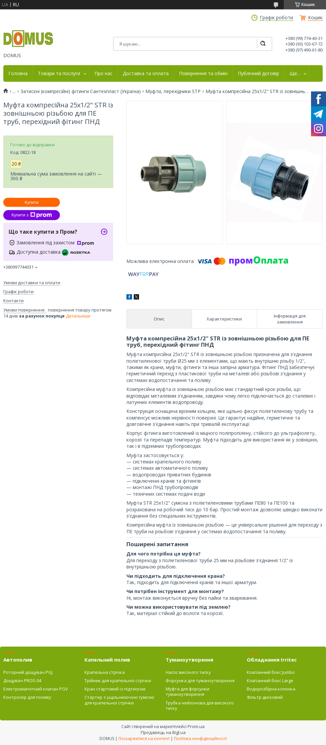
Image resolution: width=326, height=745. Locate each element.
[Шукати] (263, 44)
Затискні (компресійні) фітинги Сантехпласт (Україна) (81, 91)
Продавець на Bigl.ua (163, 732)
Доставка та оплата (146, 73)
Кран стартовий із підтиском (114, 689)
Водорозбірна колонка (271, 689)
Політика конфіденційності (200, 738)
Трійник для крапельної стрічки (117, 680)
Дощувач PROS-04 (22, 680)
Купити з (31, 215)
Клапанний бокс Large (270, 680)
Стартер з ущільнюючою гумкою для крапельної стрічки (119, 699)
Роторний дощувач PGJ (28, 672)
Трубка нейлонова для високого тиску (200, 705)
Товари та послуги (59, 73)
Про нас (103, 73)
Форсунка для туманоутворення (200, 680)
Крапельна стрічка (104, 672)
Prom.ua (196, 726)
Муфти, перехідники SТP (173, 91)
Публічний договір (258, 73)
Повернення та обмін (203, 73)
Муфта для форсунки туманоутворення (187, 691)
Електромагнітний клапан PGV (35, 689)
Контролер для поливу (27, 697)
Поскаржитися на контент (144, 738)
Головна (18, 73)
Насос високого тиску (188, 672)
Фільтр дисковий (265, 697)
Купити (32, 202)
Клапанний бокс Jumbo (271, 672)
